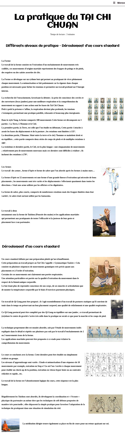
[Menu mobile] (119, 3)
